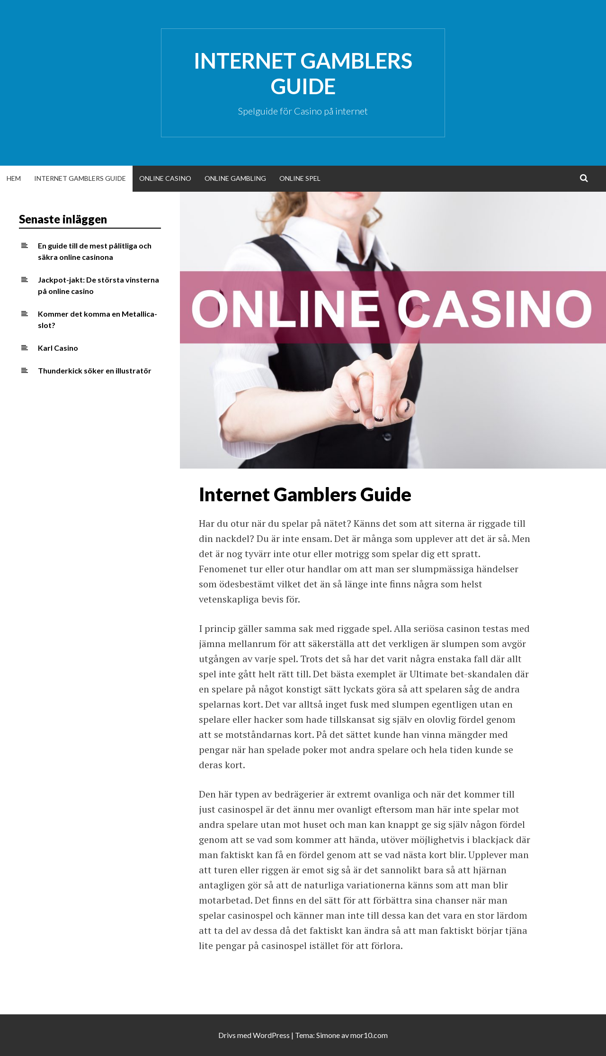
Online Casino (165, 178)
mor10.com (369, 1034)
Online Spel (300, 178)
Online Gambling (235, 178)
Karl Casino (58, 347)
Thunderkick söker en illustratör (95, 370)
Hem (14, 178)
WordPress (271, 1034)
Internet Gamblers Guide (303, 73)
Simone (328, 1034)
